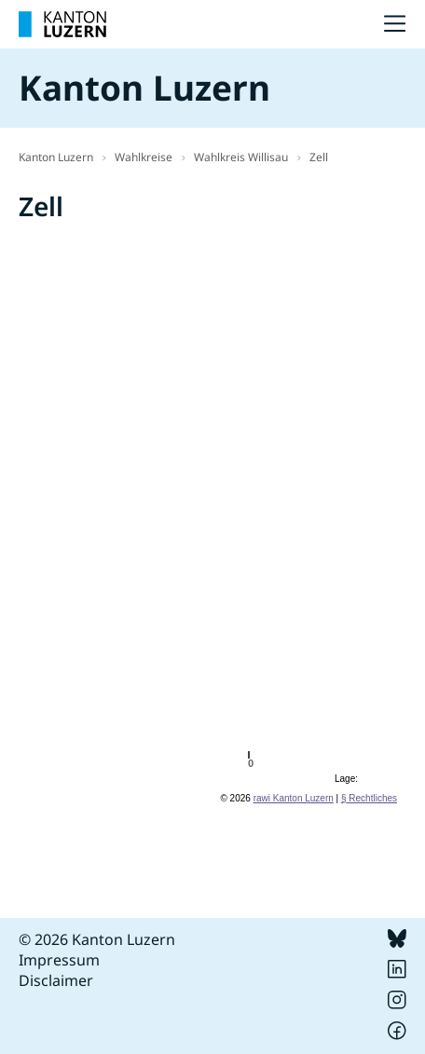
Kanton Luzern (56, 157)
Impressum (59, 960)
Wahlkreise (143, 157)
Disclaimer (56, 980)
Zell (318, 157)
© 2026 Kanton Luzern (97, 939)
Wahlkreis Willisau (241, 157)
